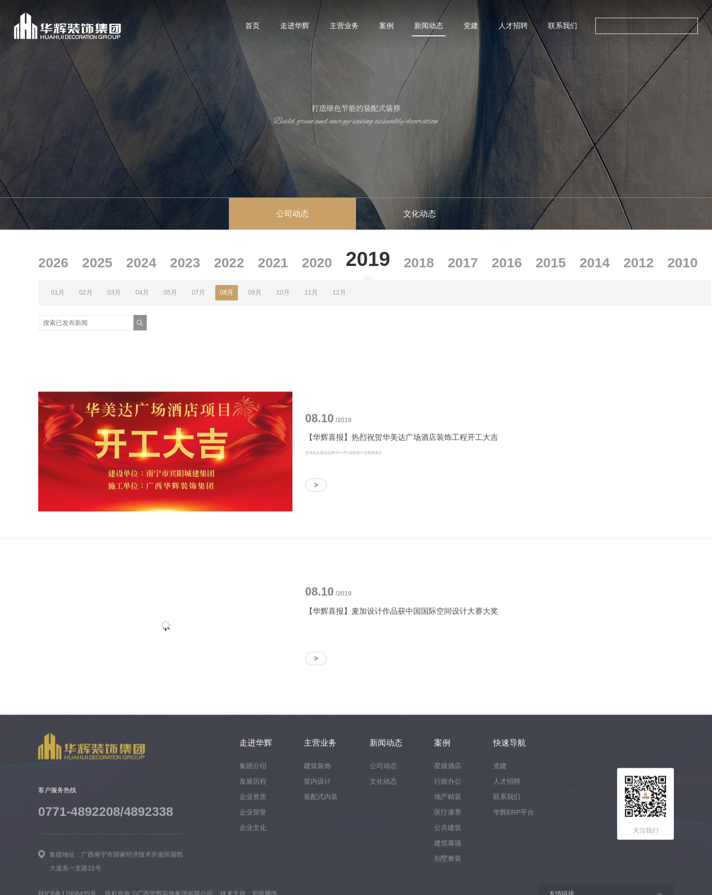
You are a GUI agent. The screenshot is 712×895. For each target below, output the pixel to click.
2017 (463, 262)
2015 (550, 262)
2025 (97, 262)
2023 (185, 262)
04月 (142, 292)
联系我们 (562, 26)
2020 (317, 262)
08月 (226, 292)
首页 (252, 26)
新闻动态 (428, 26)
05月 (170, 292)
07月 (198, 292)
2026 (53, 262)
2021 (273, 262)
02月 (86, 292)
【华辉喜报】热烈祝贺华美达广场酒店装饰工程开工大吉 (401, 578)
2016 (507, 262)
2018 (419, 262)
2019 (368, 259)
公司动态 (292, 213)
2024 (141, 262)
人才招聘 (513, 26)
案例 (386, 26)
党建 (471, 26)
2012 (638, 262)
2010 (683, 262)
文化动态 (419, 213)
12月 (339, 292)
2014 (594, 262)
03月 (114, 292)
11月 (311, 292)
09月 (255, 292)
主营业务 (344, 26)
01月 (57, 292)
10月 (283, 292)
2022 (229, 262)
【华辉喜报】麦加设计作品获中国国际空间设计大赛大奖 (401, 751)
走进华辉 (294, 26)
